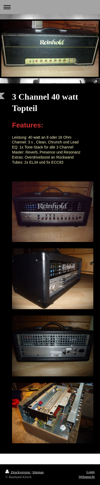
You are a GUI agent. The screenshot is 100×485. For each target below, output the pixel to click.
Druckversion (18, 472)
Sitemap (38, 472)
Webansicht (87, 477)
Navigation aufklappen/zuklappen (50, 7)
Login (90, 472)
